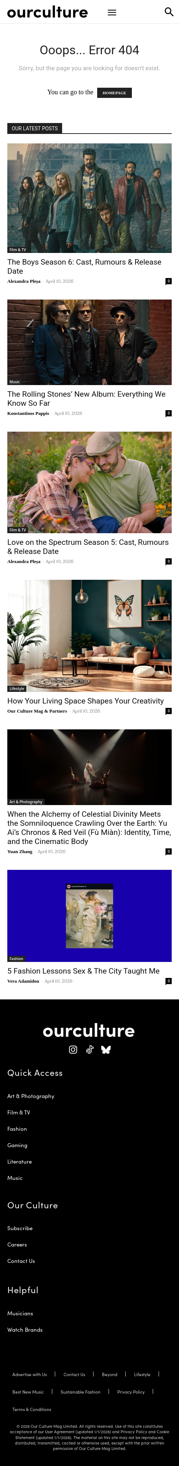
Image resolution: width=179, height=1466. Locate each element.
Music (14, 381)
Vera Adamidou (23, 981)
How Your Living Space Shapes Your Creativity (85, 701)
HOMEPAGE (114, 93)
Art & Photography (25, 801)
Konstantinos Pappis (28, 413)
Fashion (16, 958)
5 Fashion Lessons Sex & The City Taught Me (83, 971)
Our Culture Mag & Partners (37, 711)
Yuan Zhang (20, 851)
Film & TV (17, 249)
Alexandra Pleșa (24, 281)
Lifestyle (16, 688)
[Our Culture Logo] (47, 11)
